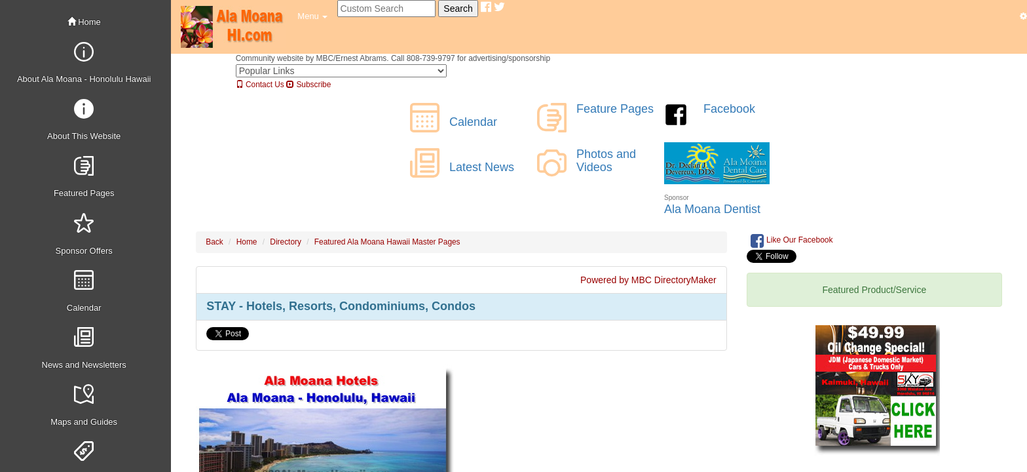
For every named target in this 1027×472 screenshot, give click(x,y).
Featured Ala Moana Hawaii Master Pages (387, 241)
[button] (312, 16)
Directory (285, 241)
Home (84, 22)
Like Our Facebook (792, 240)
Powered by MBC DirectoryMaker (648, 280)
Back (214, 241)
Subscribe (308, 84)
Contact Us (260, 84)
